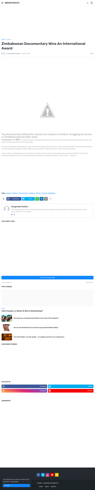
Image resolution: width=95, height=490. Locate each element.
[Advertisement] (47, 22)
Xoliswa (44, 193)
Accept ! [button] (7, 485)
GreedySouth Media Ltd (50, 483)
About (47, 486)
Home (3, 39)
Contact (53, 486)
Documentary (23, 193)
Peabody (32, 193)
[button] (2, 3)
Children (15, 193)
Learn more (14, 481)
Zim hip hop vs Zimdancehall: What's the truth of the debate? (36, 318)
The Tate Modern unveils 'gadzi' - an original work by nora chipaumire (39, 337)
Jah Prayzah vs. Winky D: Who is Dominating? (22, 311)
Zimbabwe (51, 193)
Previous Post (7, 282)
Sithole (38, 193)
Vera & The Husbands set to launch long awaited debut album (36, 327)
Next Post (89, 282)
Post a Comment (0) (47, 278)
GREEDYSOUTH (12, 3)
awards (9, 39)
